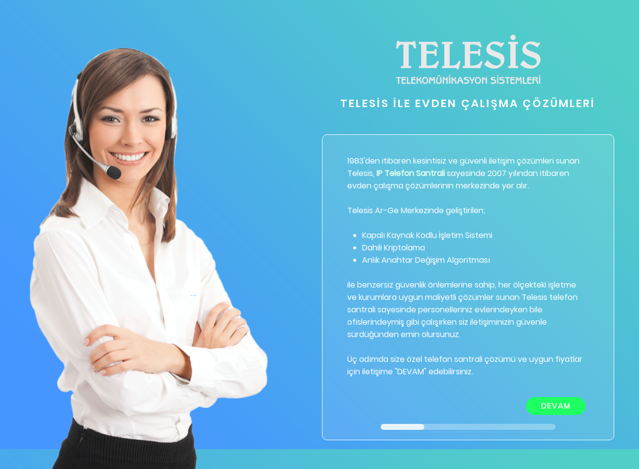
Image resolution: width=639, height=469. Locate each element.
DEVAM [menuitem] (556, 405)
